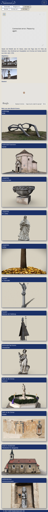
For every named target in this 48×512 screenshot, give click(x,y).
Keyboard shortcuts (19, 104)
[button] (24, 93)
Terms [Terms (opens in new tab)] (44, 104)
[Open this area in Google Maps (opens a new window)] (5, 103)
